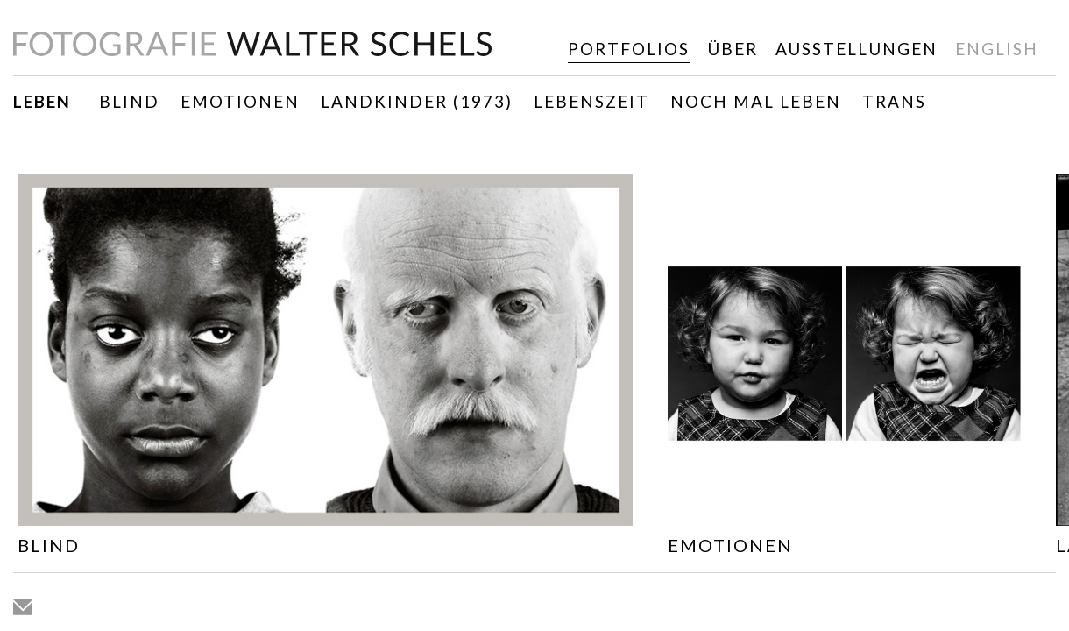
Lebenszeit (591, 101)
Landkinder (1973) (417, 101)
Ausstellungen (856, 49)
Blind (129, 101)
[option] (325, 368)
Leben (42, 101)
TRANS (894, 101)
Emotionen (240, 101)
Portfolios (629, 49)
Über (732, 49)
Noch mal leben (755, 101)
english (996, 49)
